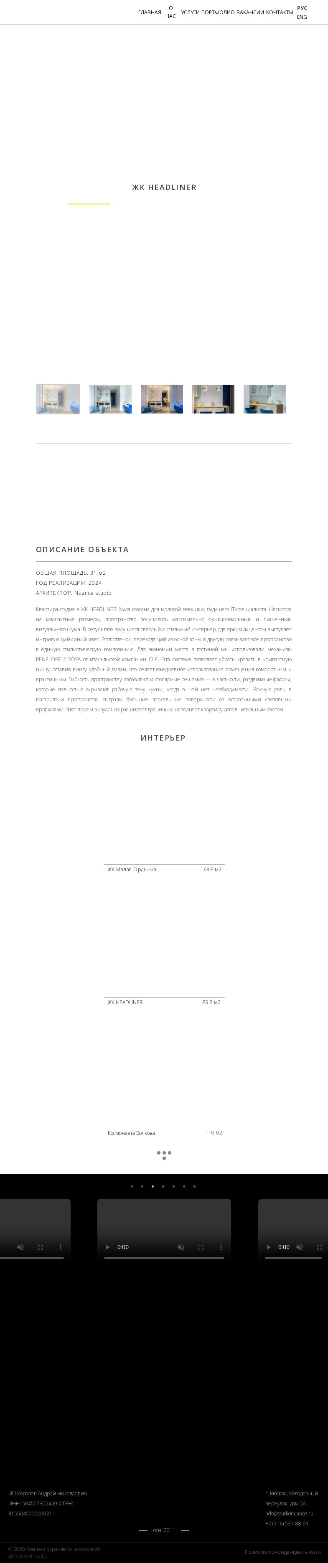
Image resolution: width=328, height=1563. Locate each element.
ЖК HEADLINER (125, 1002)
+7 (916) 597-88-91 (287, 1523)
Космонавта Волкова (131, 1133)
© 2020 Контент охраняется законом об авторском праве (54, 1552)
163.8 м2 (211, 869)
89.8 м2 (212, 1002)
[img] (315, 13)
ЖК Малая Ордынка (132, 869)
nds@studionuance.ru (289, 1513)
